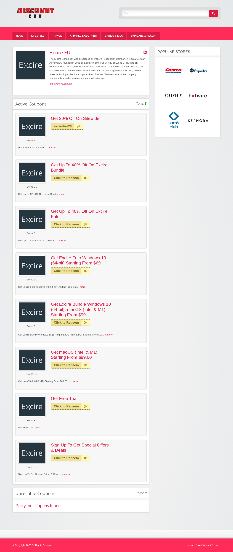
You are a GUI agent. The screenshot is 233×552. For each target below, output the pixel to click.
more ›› (52, 147)
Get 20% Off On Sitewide (75, 118)
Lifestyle (37, 35)
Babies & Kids (114, 35)
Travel (57, 35)
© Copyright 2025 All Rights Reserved (32, 545)
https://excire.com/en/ (60, 83)
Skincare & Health (143, 35)
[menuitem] (19, 36)
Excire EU (32, 140)
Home (19, 35)
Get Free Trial (64, 398)
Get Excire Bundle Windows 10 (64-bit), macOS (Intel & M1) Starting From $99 (81, 309)
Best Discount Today (207, 545)
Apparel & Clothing (83, 35)
